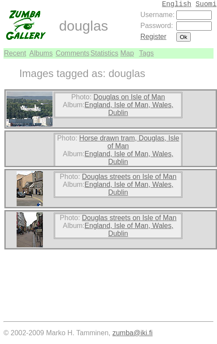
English (176, 4)
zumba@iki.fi (132, 333)
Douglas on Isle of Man (129, 97)
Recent (15, 53)
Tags (146, 53)
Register (153, 36)
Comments (72, 53)
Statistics (105, 53)
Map (127, 53)
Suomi (206, 4)
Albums (40, 53)
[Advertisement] (187, 190)
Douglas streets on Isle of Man (129, 176)
